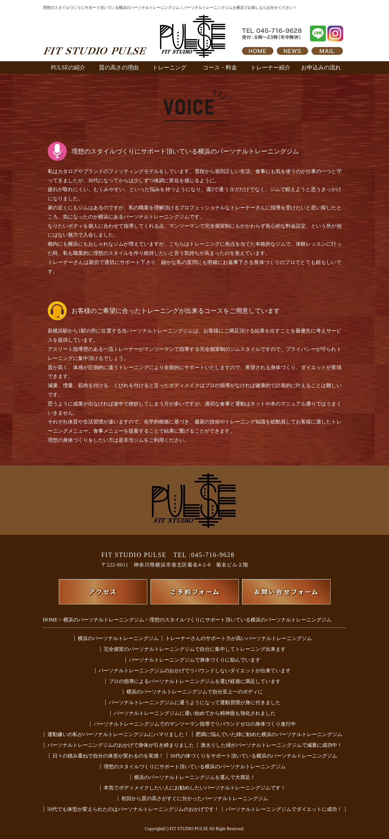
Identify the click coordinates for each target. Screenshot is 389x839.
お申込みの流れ (321, 67)
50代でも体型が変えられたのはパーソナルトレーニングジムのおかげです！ (133, 809)
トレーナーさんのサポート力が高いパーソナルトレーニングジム (238, 638)
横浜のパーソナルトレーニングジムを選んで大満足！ (194, 777)
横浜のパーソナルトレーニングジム (118, 638)
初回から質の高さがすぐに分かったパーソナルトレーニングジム (194, 798)
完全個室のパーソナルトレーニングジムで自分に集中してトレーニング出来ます (195, 649)
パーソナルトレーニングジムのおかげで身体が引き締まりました (120, 745)
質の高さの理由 (119, 67)
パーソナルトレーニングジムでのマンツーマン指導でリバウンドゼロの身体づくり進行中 (195, 724)
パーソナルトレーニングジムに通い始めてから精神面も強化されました (195, 713)
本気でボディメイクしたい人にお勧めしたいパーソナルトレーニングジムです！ (195, 787)
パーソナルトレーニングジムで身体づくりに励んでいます (194, 659)
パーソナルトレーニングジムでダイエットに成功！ (284, 809)
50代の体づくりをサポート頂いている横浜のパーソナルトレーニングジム (253, 755)
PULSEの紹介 (68, 67)
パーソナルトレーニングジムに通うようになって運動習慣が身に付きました (195, 702)
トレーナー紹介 (270, 67)
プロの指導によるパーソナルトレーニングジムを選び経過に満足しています (195, 681)
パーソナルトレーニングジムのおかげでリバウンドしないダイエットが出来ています (195, 670)
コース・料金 (220, 67)
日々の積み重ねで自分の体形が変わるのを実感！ (108, 755)
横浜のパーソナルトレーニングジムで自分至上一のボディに (194, 691)
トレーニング (169, 67)
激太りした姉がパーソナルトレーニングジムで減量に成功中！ (271, 745)
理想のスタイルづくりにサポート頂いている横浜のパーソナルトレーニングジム (195, 766)
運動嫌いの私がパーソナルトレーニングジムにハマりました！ (118, 734)
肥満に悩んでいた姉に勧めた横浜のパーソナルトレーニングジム (269, 734)
